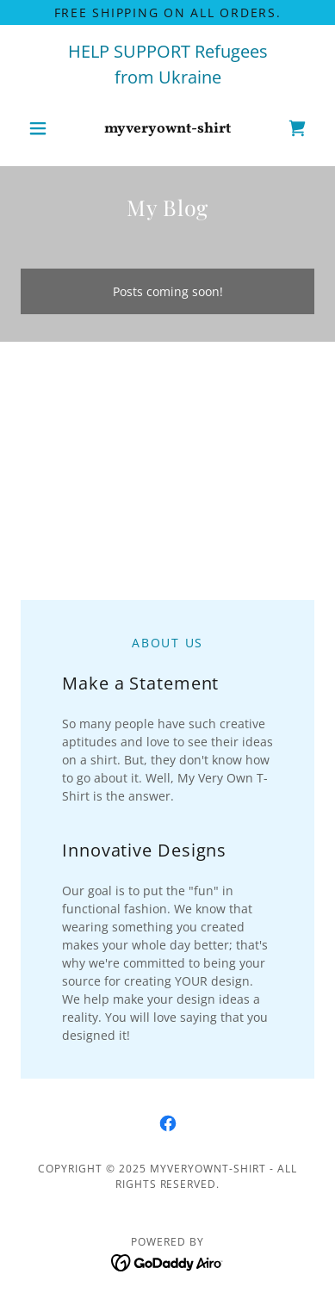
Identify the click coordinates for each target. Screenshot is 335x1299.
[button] (43, 128)
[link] (167, 128)
